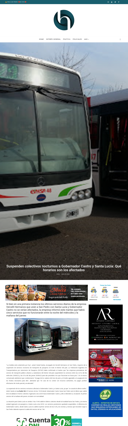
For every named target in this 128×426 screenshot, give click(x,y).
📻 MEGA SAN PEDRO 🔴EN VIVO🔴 (16, 2)
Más (86, 39)
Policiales (77, 39)
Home (41, 39)
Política (66, 39)
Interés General (53, 39)
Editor (58, 292)
